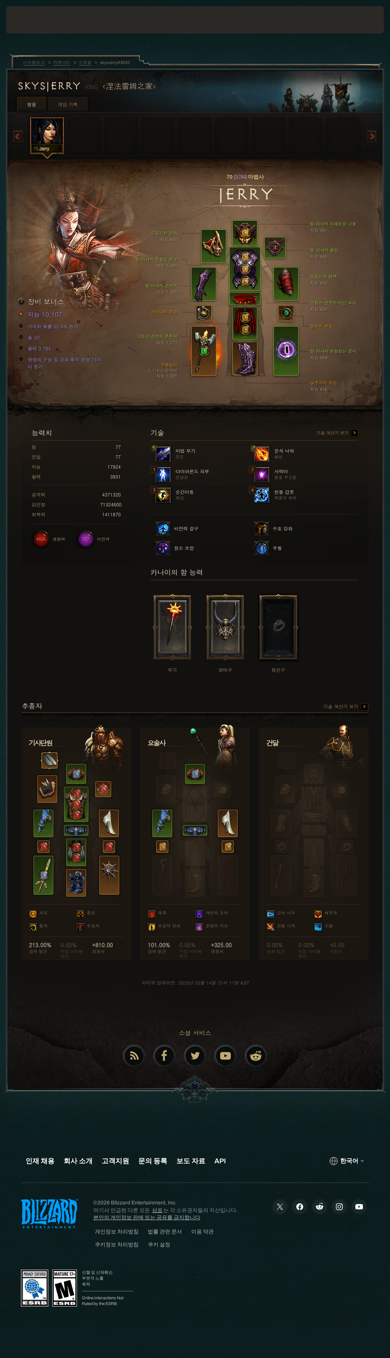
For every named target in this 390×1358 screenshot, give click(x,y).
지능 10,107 (41, 314)
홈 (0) (30, 337)
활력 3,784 (35, 348)
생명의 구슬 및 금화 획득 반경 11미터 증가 (61, 363)
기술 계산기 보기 (337, 433)
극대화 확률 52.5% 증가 (49, 326)
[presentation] (29, 20)
